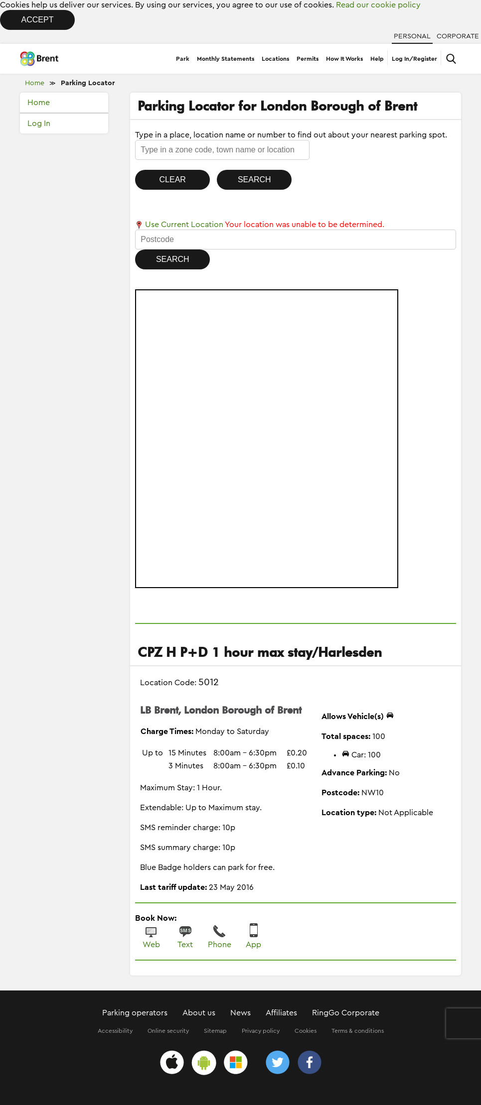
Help (377, 59)
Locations (275, 59)
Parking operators (134, 1013)
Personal (412, 36)
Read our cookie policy (378, 5)
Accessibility (115, 1031)
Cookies (306, 1031)
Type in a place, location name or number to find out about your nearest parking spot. (291, 135)
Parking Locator (88, 83)
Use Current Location (179, 225)
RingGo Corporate (345, 1013)
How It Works (344, 59)
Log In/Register (414, 59)
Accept (37, 19)
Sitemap (215, 1031)
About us (198, 1013)
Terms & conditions (357, 1031)
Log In (38, 123)
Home (34, 83)
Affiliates (281, 1013)
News (240, 1013)
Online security (168, 1031)
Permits (308, 59)
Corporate (458, 36)
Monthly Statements (225, 59)
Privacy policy (261, 1031)
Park (182, 59)
